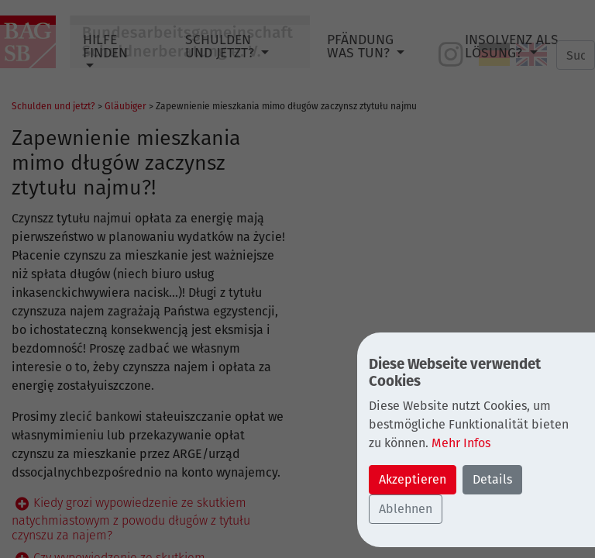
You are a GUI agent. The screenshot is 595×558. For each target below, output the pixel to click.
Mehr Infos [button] (461, 443)
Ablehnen (405, 508)
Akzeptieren (412, 479)
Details (492, 479)
